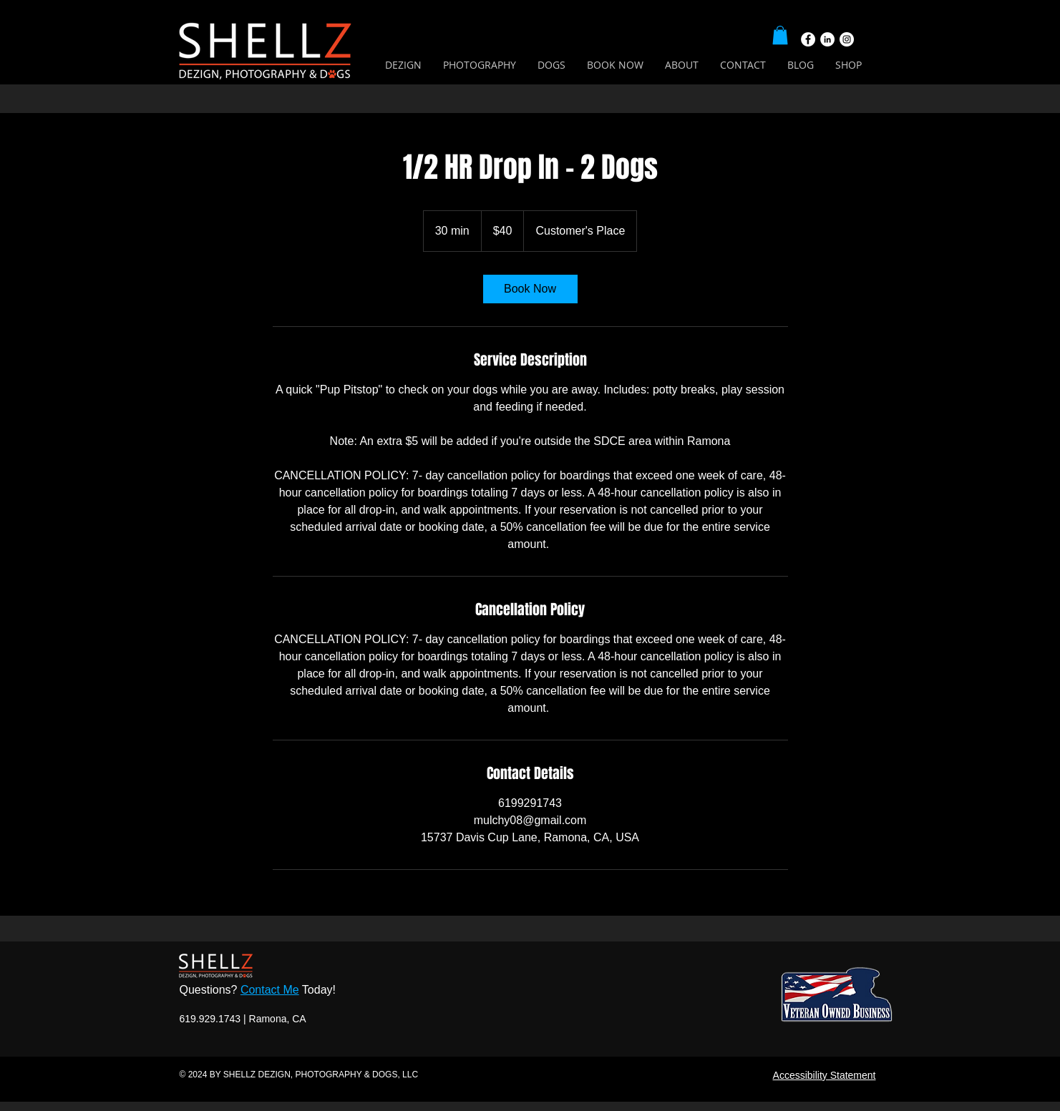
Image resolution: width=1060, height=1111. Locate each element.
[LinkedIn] (827, 39)
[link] (530, 289)
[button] (780, 35)
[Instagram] (847, 39)
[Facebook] (808, 39)
